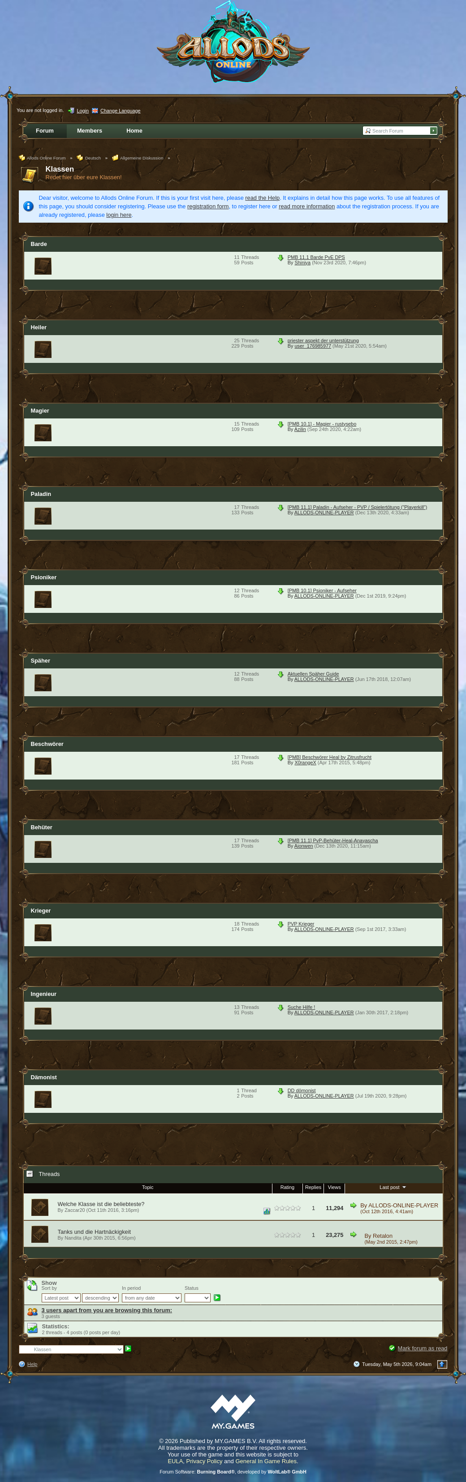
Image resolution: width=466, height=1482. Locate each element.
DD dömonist (302, 1090)
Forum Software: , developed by (233, 1471)
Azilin (300, 429)
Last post (394, 1186)
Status (191, 1288)
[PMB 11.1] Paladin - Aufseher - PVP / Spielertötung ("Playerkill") (357, 507)
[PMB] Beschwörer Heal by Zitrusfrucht (329, 757)
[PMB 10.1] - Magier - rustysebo (322, 424)
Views (334, 1187)
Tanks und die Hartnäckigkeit (94, 1231)
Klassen (60, 169)
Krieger (41, 910)
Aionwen (303, 846)
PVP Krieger (301, 923)
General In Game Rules (266, 1461)
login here (118, 214)
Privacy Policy (204, 1461)
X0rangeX (305, 762)
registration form (208, 206)
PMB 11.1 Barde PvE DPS (316, 257)
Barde (39, 244)
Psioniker (44, 577)
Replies (313, 1187)
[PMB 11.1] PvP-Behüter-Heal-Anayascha (333, 840)
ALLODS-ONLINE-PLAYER (324, 512)
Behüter (41, 827)
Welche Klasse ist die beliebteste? (101, 1204)
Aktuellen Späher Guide (313, 673)
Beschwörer (47, 744)
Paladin (41, 494)
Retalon (383, 1235)
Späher (40, 660)
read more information (307, 206)
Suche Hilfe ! (301, 1007)
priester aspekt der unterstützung (323, 340)
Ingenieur (44, 994)
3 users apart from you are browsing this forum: (107, 1310)
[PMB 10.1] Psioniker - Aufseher (322, 590)
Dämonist (44, 1077)
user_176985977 (312, 346)
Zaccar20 (75, 1210)
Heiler (39, 327)
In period (131, 1288)
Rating (287, 1187)
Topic (147, 1187)
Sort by (49, 1288)
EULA (175, 1461)
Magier (40, 410)
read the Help (262, 197)
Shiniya (302, 262)
